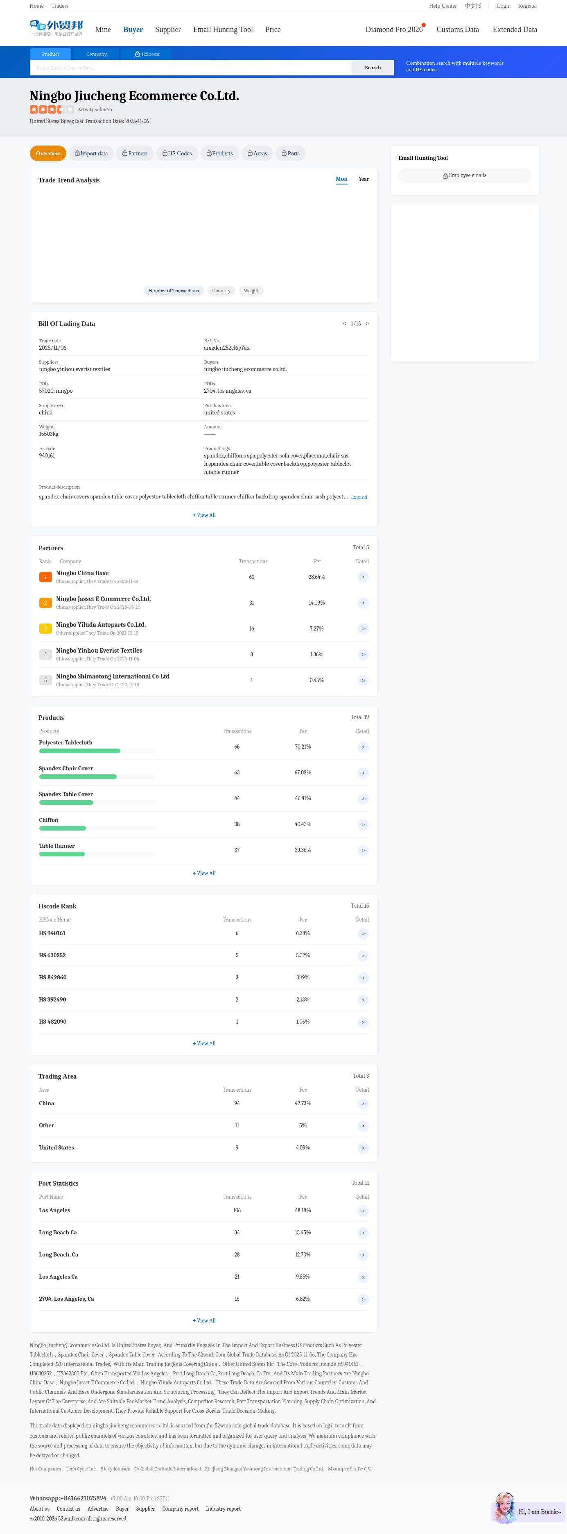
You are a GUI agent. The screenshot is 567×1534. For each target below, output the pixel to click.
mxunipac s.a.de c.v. (349, 1469)
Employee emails (465, 175)
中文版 (473, 6)
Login (504, 6)
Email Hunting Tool (223, 29)
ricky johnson (116, 1469)
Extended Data (515, 29)
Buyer (133, 29)
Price (273, 29)
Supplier (168, 29)
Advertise (98, 1509)
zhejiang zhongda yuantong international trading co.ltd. (264, 1469)
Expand (359, 497)
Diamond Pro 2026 (394, 29)
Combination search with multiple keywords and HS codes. (455, 66)
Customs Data (458, 29)
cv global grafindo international (167, 1469)
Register (528, 6)
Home (37, 6)
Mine (103, 29)
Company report (181, 1509)
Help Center (443, 6)
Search (373, 67)
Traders (59, 6)
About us (40, 1509)
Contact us (68, 1509)
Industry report (223, 1509)
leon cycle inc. (81, 1469)
